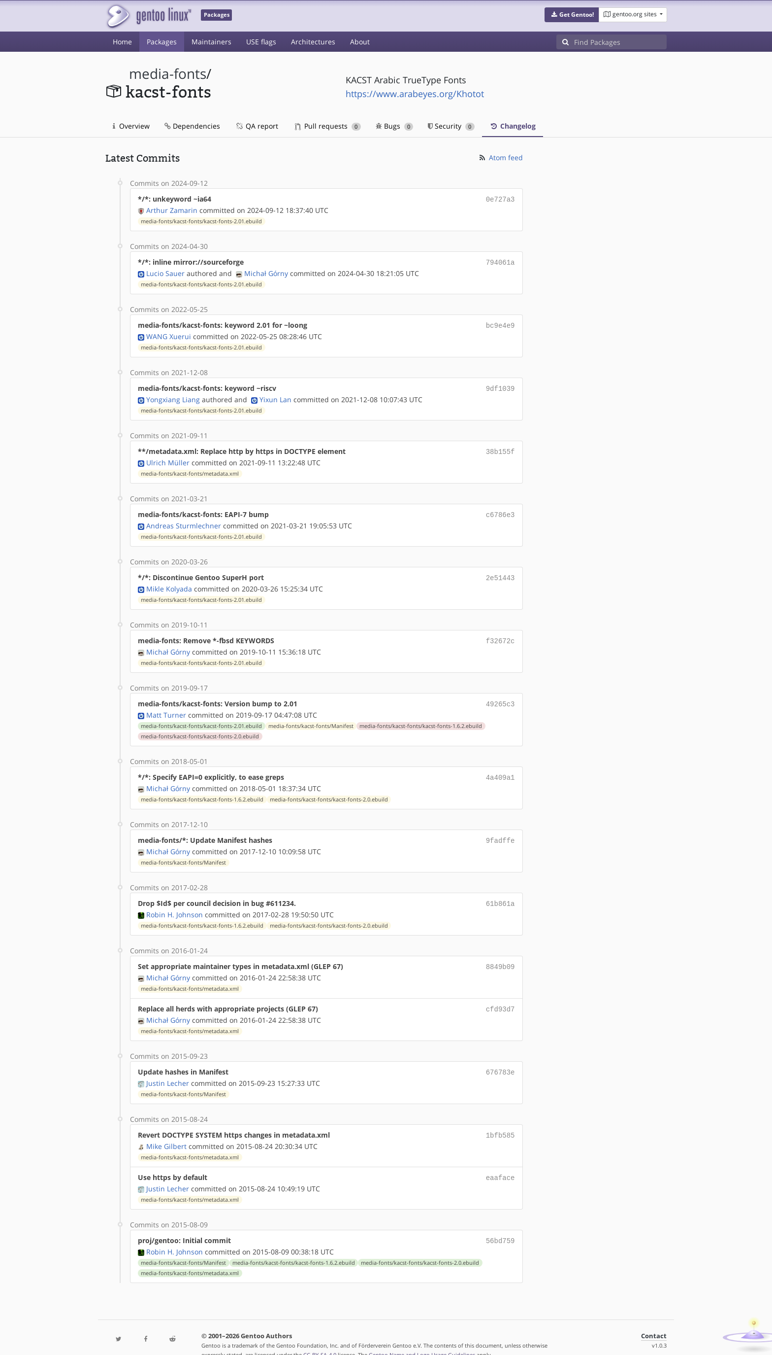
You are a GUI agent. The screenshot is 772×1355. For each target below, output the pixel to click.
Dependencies (192, 126)
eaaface (500, 1161)
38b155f (500, 447)
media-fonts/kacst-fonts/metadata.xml (190, 468)
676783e (500, 1058)
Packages (162, 41)
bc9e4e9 (500, 323)
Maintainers (211, 41)
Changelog (512, 126)
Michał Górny (266, 271)
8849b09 (500, 954)
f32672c (500, 633)
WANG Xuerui (168, 333)
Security (451, 126)
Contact (654, 1318)
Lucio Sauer (165, 271)
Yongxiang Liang (173, 395)
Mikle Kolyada (169, 582)
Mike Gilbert (166, 1130)
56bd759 (500, 1223)
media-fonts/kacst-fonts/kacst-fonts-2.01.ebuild (201, 220)
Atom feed (500, 157)
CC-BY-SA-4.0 (319, 1337)
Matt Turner (166, 706)
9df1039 (500, 385)
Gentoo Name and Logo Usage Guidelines (422, 1337)
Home (122, 41)
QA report (256, 126)
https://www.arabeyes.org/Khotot (415, 94)
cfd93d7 (500, 996)
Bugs (395, 126)
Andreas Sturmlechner (183, 519)
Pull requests (328, 126)
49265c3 (500, 695)
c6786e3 (500, 509)
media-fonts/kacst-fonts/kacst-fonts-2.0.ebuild (200, 727)
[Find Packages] (620, 42)
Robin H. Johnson (174, 902)
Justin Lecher (167, 1068)
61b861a (500, 892)
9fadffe (500, 830)
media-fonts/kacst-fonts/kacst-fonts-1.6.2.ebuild (420, 717)
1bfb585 (500, 1120)
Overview (131, 126)
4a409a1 (500, 768)
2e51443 (500, 571)
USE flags (261, 41)
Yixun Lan (275, 395)
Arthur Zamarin (171, 209)
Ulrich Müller (168, 457)
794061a (500, 261)
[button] (572, 14)
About (360, 41)
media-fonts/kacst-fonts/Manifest (311, 717)
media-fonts (167, 74)
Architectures (313, 41)
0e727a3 (500, 199)
